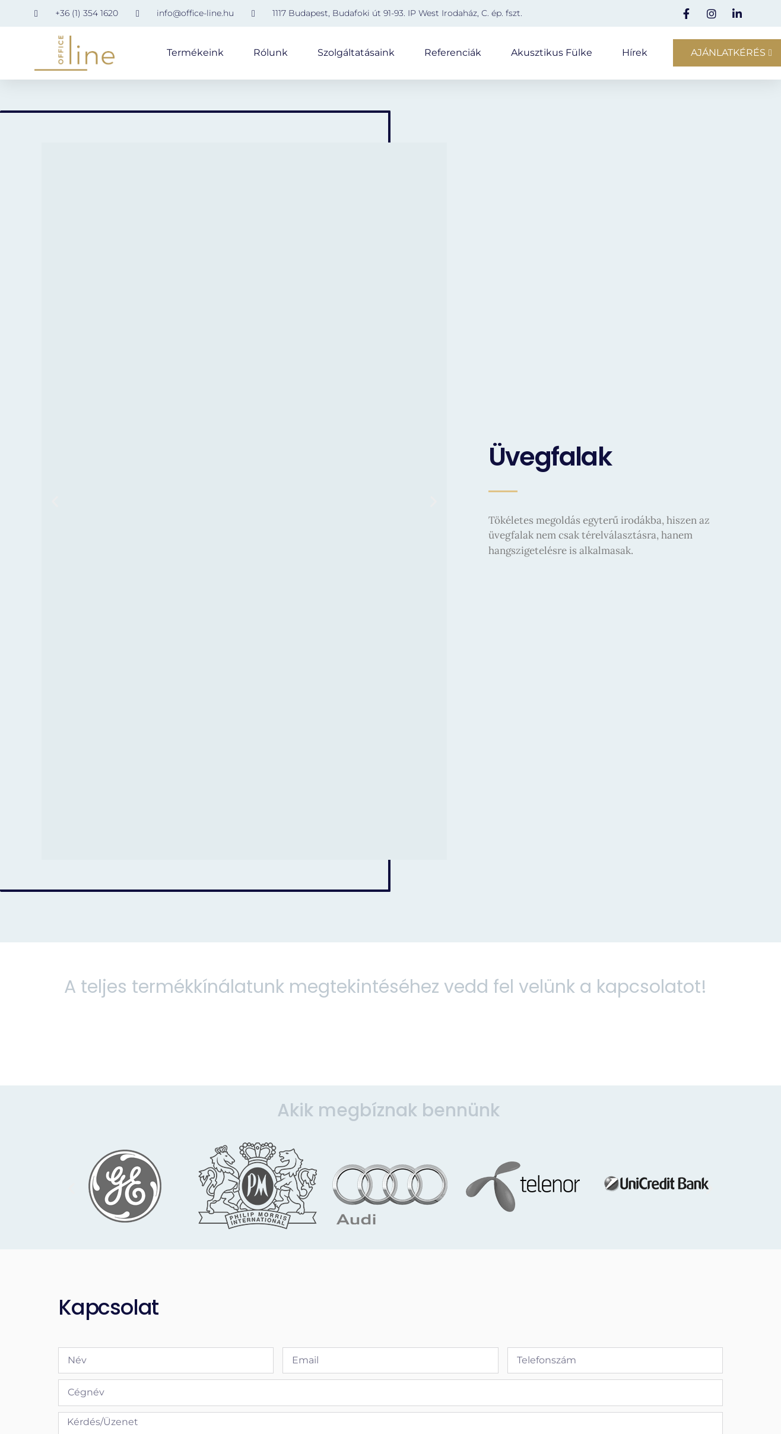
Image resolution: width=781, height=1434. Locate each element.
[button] (54, 508)
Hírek (634, 52)
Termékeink (195, 52)
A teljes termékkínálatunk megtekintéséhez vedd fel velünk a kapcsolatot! (385, 994)
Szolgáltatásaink (356, 52)
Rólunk (270, 52)
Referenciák (452, 52)
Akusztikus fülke (551, 52)
